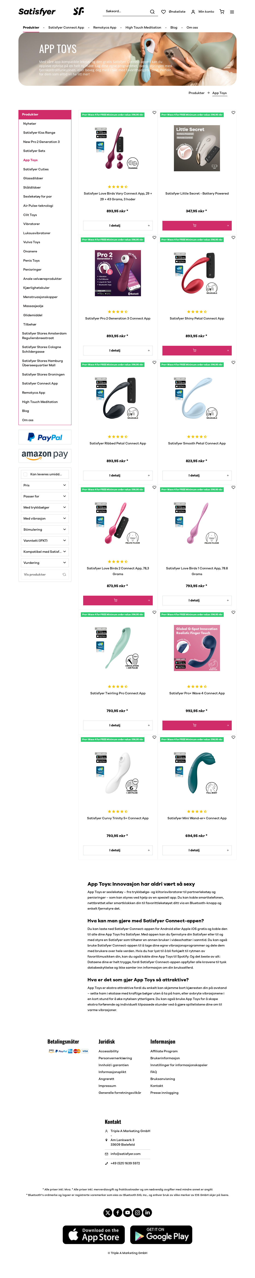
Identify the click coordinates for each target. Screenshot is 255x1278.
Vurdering (31, 563)
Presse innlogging (164, 1093)
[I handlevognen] (197, 226)
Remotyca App (33, 392)
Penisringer (32, 269)
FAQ (153, 1072)
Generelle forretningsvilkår (120, 1093)
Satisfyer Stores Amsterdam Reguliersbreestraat (44, 336)
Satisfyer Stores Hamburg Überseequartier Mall (42, 363)
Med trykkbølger (36, 507)
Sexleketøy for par (37, 196)
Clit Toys (30, 215)
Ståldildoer (32, 187)
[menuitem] (130, 11)
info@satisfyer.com (126, 1154)
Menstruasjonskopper (40, 297)
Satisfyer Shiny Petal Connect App (197, 318)
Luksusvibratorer (37, 233)
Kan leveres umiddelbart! (49, 474)
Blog (25, 411)
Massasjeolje (33, 306)
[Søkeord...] (130, 11)
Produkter (30, 114)
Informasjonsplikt (112, 1072)
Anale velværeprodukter (42, 279)
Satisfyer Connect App (40, 383)
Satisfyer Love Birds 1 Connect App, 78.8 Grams (197, 571)
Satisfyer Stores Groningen (43, 374)
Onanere (30, 251)
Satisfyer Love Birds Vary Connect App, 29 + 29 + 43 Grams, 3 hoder (118, 196)
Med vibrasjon (34, 518)
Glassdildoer (33, 178)
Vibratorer (31, 224)
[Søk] (152, 11)
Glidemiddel (33, 315)
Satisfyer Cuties (36, 169)
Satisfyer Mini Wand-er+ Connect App (197, 818)
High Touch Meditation (40, 402)
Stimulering (32, 529)
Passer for (31, 496)
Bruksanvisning (162, 1079)
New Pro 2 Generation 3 (41, 142)
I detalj (129, 224)
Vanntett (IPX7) (35, 540)
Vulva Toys (32, 242)
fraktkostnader (129, 1189)
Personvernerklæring (115, 1058)
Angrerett (106, 1079)
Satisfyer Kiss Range (39, 132)
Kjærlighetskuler (36, 288)
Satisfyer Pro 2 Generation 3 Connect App (117, 318)
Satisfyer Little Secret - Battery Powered (197, 193)
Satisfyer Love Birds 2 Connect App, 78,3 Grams (118, 571)
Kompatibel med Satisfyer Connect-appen (46, 551)
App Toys (30, 160)
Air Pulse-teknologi (38, 205)
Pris (26, 485)
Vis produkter (45, 574)
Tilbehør (29, 324)
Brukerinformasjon (165, 1058)
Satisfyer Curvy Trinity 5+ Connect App (118, 818)
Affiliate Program (164, 1051)
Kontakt (156, 1086)
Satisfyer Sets (34, 151)
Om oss (27, 420)
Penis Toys (31, 260)
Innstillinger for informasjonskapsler (179, 1065)
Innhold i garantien (114, 1065)
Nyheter (29, 123)
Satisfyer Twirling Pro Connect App (118, 693)
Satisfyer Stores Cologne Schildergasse (41, 349)
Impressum (107, 1086)
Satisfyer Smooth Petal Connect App (197, 443)
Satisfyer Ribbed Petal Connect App (118, 443)
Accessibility (109, 1051)
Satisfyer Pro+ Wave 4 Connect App (197, 693)
